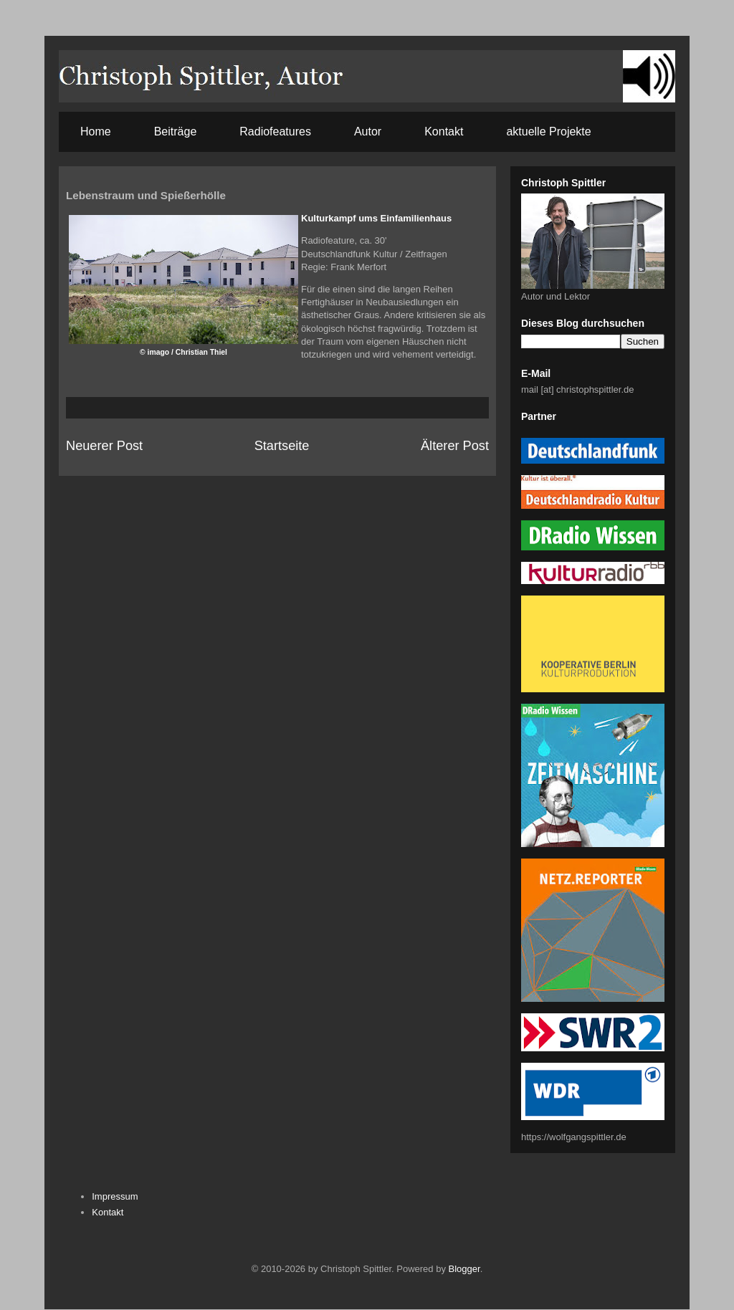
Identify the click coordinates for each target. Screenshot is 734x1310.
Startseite (282, 446)
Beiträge (175, 131)
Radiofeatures (275, 131)
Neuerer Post (104, 446)
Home (95, 131)
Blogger (464, 1268)
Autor (367, 131)
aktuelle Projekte (548, 131)
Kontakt (443, 131)
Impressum (115, 1196)
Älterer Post (455, 446)
